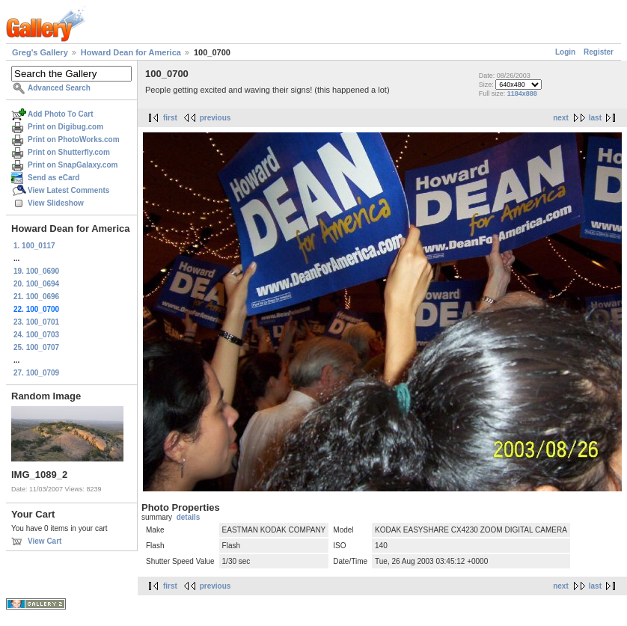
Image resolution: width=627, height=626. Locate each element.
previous (215, 118)
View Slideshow (56, 203)
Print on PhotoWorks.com (74, 139)
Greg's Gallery (40, 52)
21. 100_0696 (36, 296)
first (170, 118)
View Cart (44, 541)
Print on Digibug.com (65, 127)
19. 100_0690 (36, 271)
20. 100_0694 (36, 284)
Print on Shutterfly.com (69, 152)
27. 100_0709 (36, 373)
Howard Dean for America (131, 52)
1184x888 (522, 93)
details (189, 517)
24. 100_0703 (36, 335)
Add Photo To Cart (61, 114)
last (595, 118)
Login (565, 52)
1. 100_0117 (34, 246)
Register (599, 52)
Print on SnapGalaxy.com (72, 165)
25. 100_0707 (36, 347)
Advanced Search (59, 88)
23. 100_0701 (36, 322)
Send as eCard (53, 178)
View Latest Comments (68, 190)
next (561, 118)
